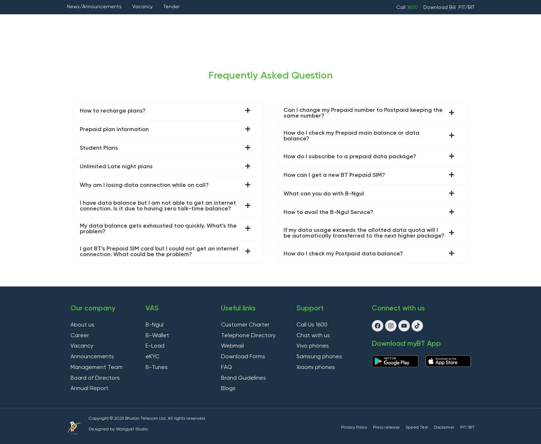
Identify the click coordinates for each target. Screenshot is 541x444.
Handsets (370, 22)
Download (436, 7)
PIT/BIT (466, 7)
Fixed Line (201, 22)
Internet (161, 22)
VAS (234, 22)
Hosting (268, 22)
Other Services (318, 22)
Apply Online (419, 22)
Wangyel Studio (132, 429)
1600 (412, 7)
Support (275, 38)
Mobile (122, 22)
